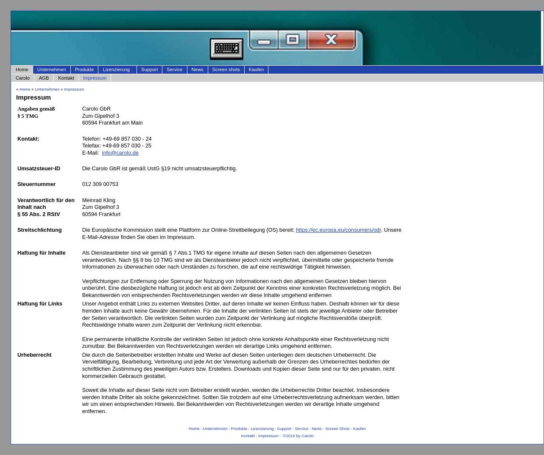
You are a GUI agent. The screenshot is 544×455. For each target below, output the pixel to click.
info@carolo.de (120, 153)
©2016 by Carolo (298, 435)
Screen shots (226, 69)
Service (174, 69)
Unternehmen (51, 69)
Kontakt (66, 77)
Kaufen (256, 69)
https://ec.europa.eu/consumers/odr (338, 230)
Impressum (94, 77)
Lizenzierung (117, 69)
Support (149, 69)
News (198, 69)
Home (22, 69)
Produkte (84, 69)
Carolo (23, 77)
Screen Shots (337, 428)
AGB (44, 77)
